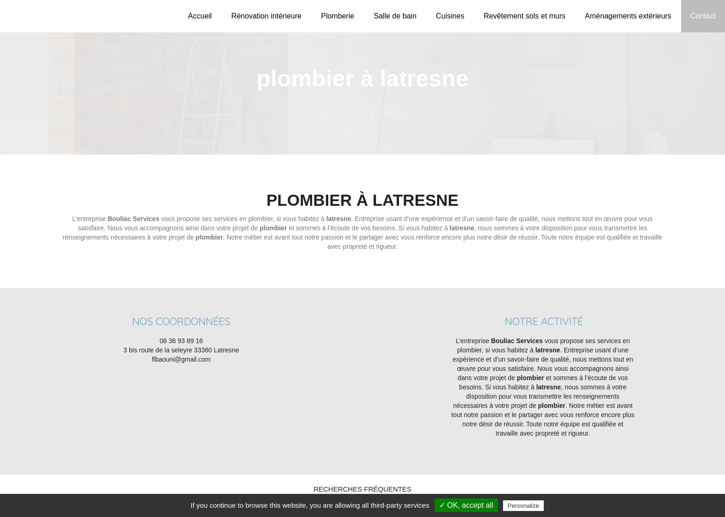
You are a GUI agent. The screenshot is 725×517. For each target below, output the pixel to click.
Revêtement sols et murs (524, 16)
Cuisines (450, 16)
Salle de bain (395, 16)
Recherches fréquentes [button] (362, 489)
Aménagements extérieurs (628, 16)
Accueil (200, 16)
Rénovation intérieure (266, 16)
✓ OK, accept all (466, 505)
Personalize (523, 505)
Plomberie (337, 16)
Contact (703, 16)
